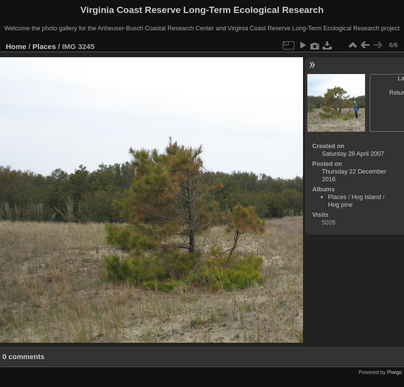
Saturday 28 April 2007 (353, 153)
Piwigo (394, 372)
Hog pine (340, 204)
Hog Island (366, 196)
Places (44, 46)
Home (16, 46)
